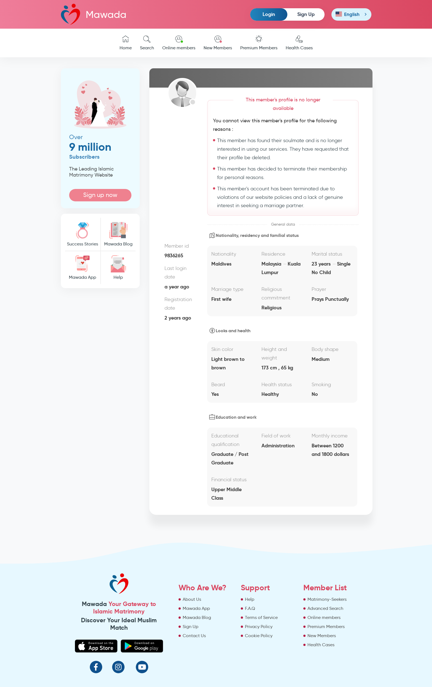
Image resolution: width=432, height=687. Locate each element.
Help (118, 267)
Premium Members (258, 43)
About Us (192, 599)
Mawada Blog (118, 234)
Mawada (93, 14)
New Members (218, 43)
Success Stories (82, 234)
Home (126, 43)
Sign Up (306, 14)
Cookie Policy (258, 635)
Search (147, 43)
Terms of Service (261, 617)
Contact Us (194, 635)
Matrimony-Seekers (327, 599)
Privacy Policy (258, 626)
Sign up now (100, 195)
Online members (178, 43)
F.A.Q (250, 608)
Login (269, 14)
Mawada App (82, 267)
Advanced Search (325, 608)
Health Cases (299, 43)
